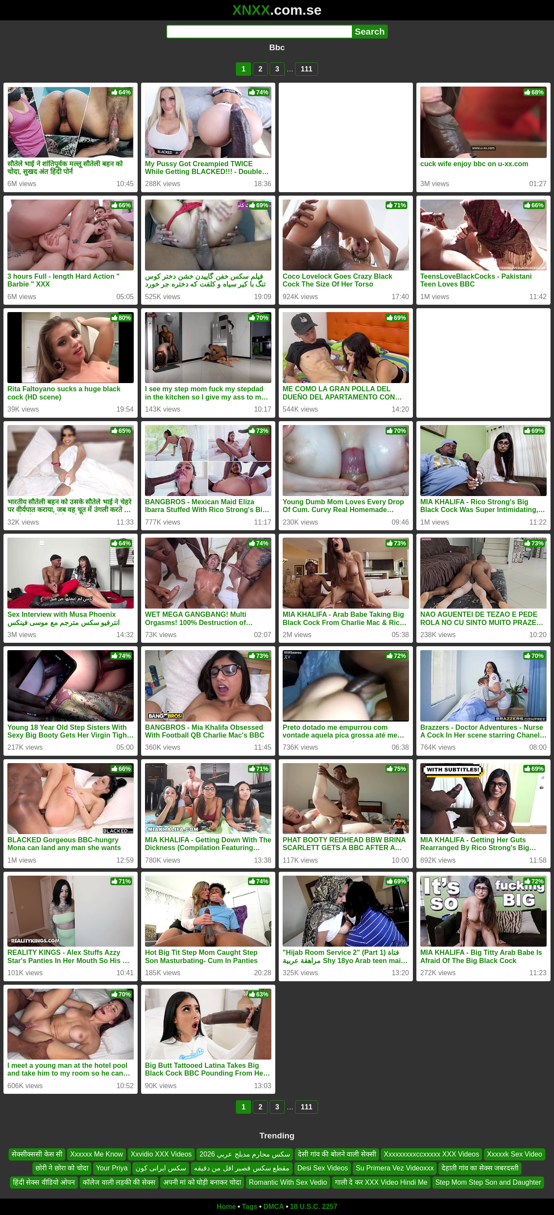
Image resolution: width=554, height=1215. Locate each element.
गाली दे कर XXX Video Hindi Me (381, 1182)
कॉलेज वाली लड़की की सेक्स (119, 1182)
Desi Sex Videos (322, 1168)
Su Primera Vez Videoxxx (395, 1168)
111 (306, 69)
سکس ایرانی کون (160, 1168)
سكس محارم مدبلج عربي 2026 (245, 1154)
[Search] (259, 32)
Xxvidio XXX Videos (161, 1154)
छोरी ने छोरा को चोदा (61, 1168)
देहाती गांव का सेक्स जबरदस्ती (480, 1168)
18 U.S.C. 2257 (313, 1206)
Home (226, 1206)
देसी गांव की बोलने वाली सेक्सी (337, 1154)
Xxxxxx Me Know (96, 1154)
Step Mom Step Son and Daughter (488, 1182)
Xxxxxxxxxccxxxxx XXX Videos (431, 1154)
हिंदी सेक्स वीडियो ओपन (44, 1182)
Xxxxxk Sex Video (514, 1154)
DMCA (273, 1206)
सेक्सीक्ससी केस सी (37, 1154)
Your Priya (112, 1168)
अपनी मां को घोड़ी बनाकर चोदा (202, 1182)
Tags (250, 1206)
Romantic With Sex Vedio (288, 1182)
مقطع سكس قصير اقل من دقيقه (242, 1168)
